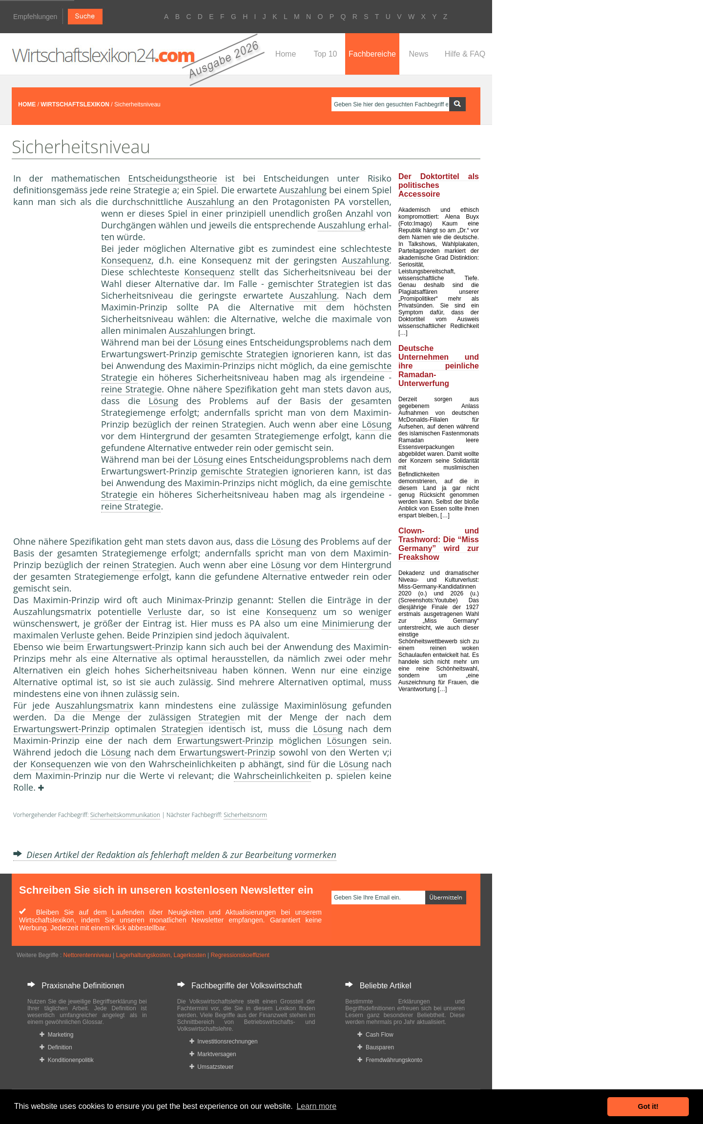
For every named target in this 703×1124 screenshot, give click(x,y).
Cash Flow (375, 1034)
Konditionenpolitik (67, 1060)
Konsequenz (126, 260)
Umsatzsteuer (211, 1066)
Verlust (162, 611)
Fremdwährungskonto (389, 1060)
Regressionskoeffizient (239, 955)
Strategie (336, 283)
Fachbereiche (372, 54)
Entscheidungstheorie (172, 178)
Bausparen (375, 1047)
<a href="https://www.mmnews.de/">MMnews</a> (52, 370)
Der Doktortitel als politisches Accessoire (438, 185)
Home (285, 54)
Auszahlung (303, 190)
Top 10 (325, 54)
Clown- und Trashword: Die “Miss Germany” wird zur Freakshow (438, 544)
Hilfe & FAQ (465, 54)
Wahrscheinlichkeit (272, 775)
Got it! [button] (648, 1106)
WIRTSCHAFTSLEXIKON (75, 104)
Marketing (56, 1034)
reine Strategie (131, 389)
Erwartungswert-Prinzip (135, 647)
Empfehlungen (35, 16)
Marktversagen (212, 1054)
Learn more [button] (316, 1106)
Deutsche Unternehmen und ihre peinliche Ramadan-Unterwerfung (438, 366)
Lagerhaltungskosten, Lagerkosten (161, 955)
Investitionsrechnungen (223, 1041)
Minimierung (348, 623)
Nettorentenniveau (87, 955)
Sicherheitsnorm (245, 815)
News (418, 54)
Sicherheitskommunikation (125, 815)
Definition (56, 1047)
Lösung (208, 342)
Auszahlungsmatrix (95, 705)
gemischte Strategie (242, 354)
